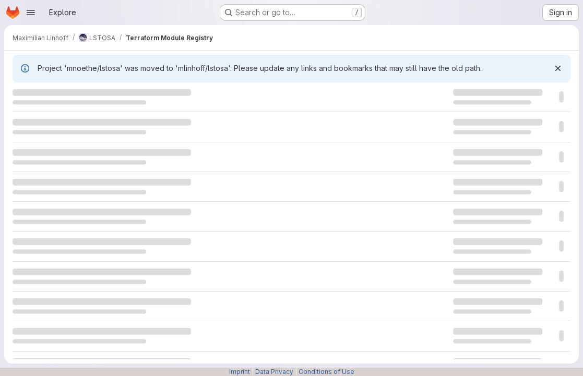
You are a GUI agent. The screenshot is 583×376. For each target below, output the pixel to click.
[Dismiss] (558, 68)
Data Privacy (274, 371)
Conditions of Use (326, 371)
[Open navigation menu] (30, 12)
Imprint (239, 371)
